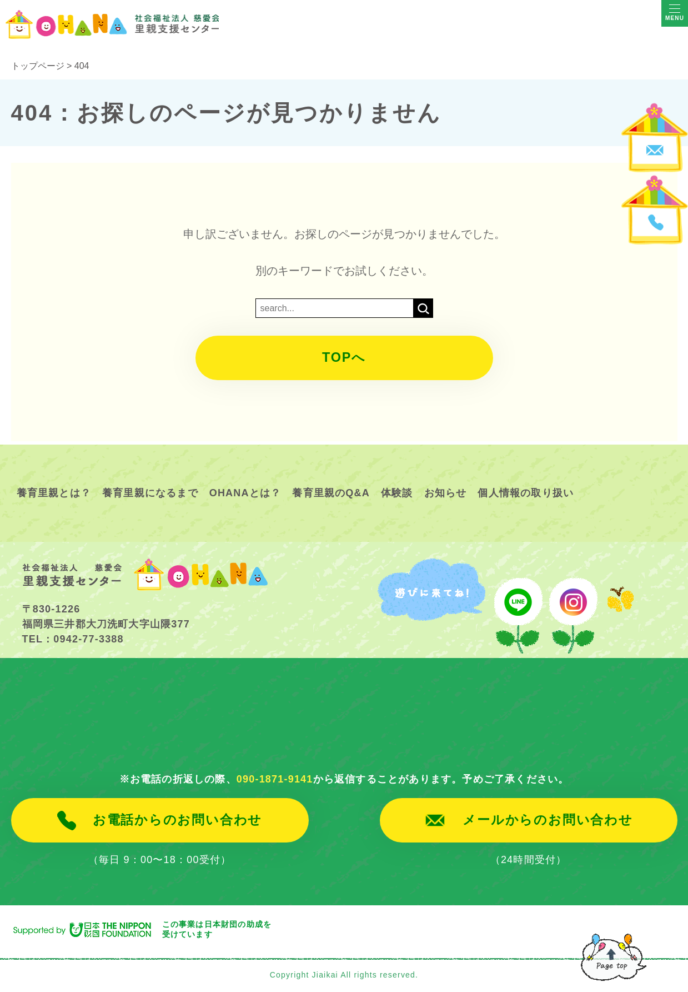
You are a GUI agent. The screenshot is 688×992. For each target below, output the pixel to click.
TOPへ (344, 358)
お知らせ (445, 493)
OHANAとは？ (245, 493)
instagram (573, 608)
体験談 (397, 493)
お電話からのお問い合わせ (177, 820)
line (517, 608)
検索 (423, 308)
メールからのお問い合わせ (547, 820)
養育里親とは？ (54, 493)
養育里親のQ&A (331, 493)
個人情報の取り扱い (526, 493)
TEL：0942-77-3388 (73, 639)
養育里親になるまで (150, 493)
